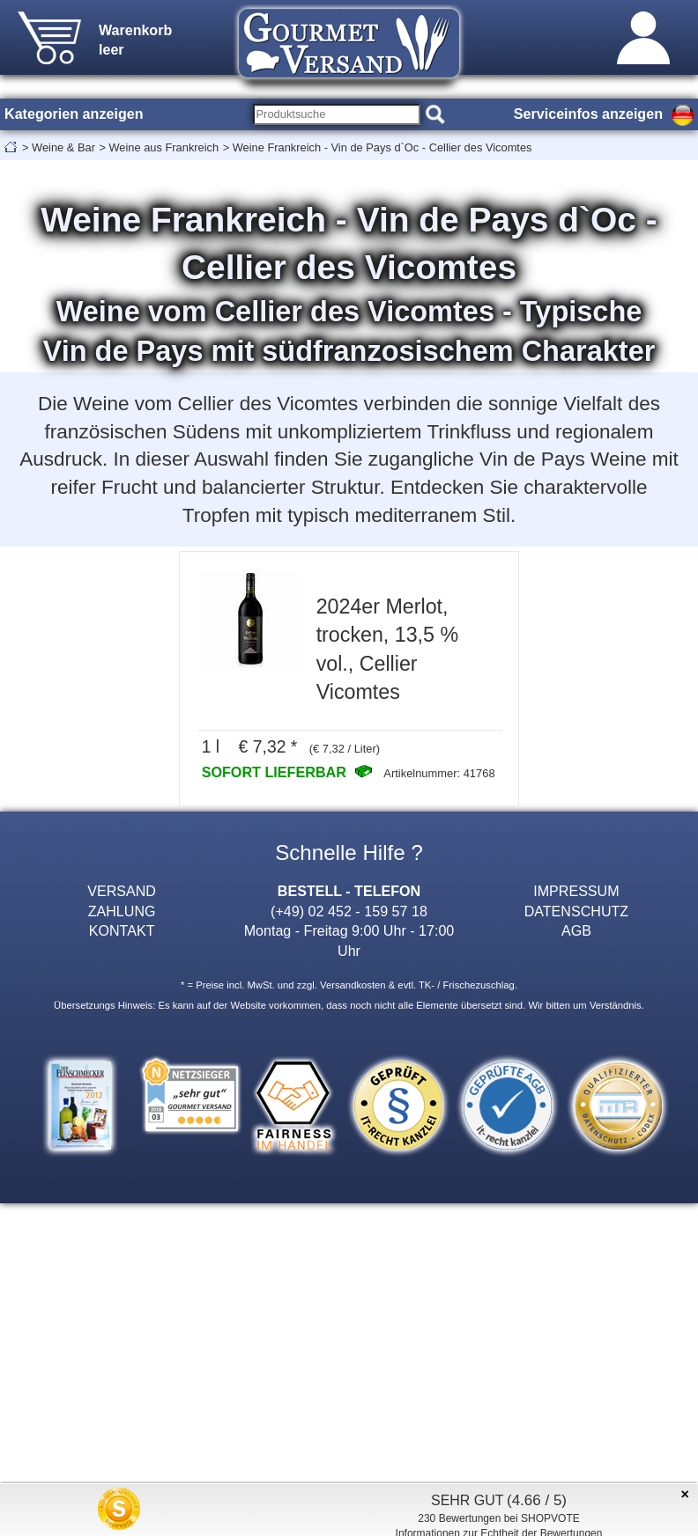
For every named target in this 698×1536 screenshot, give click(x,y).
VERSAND (121, 891)
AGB (576, 930)
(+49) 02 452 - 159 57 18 (349, 911)
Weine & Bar (63, 147)
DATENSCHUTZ (576, 911)
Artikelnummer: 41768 (438, 773)
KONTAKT (122, 930)
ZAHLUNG (122, 911)
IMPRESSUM (576, 891)
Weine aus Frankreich (163, 147)
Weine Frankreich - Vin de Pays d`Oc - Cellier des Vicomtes (382, 147)
